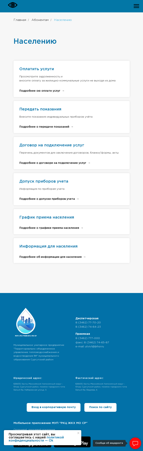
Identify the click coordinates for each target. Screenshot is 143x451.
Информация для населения (48, 246)
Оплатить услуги (36, 69)
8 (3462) (81, 322)
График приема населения (46, 217)
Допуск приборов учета (43, 181)
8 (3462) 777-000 (87, 338)
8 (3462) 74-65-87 (96, 342)
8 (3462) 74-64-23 (88, 327)
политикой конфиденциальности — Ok (36, 439)
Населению (63, 20)
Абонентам (40, 20)
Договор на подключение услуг (51, 145)
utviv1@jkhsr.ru (94, 346)
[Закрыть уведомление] (78, 433)
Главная (20, 20)
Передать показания (40, 109)
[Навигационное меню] (136, 6)
